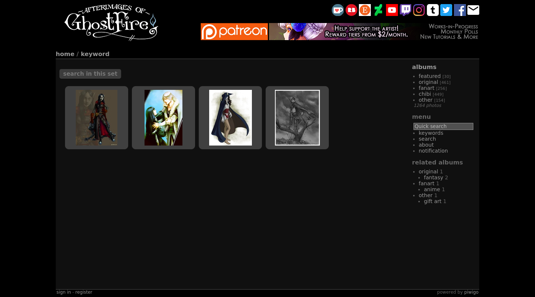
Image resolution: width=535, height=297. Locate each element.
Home (65, 54)
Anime (432, 189)
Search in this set (90, 74)
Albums (424, 67)
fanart (426, 88)
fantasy (433, 177)
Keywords (431, 133)
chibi (425, 94)
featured (430, 76)
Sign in (63, 292)
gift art (432, 201)
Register (84, 292)
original (428, 82)
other (425, 100)
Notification (433, 151)
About (426, 145)
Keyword (95, 54)
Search (427, 139)
